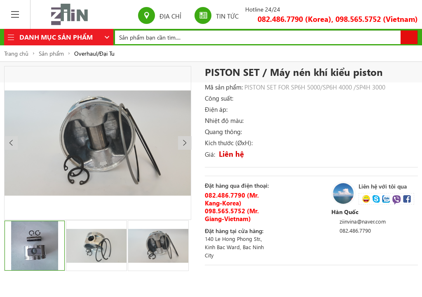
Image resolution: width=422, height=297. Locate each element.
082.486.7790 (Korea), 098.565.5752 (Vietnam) (338, 19)
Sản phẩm (51, 53)
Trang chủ (16, 53)
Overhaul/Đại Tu (94, 53)
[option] (97, 143)
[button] (11, 143)
